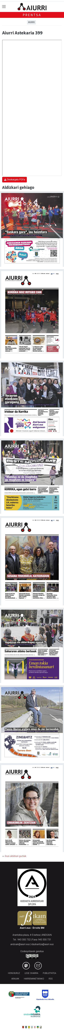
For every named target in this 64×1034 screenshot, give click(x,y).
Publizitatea (49, 973)
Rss (51, 979)
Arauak (15, 979)
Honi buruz (14, 973)
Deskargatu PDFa (14, 179)
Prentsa (32, 15)
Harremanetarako (34, 979)
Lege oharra (31, 973)
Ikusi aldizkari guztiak (15, 856)
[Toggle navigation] (4, 6)
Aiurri (31, 22)
